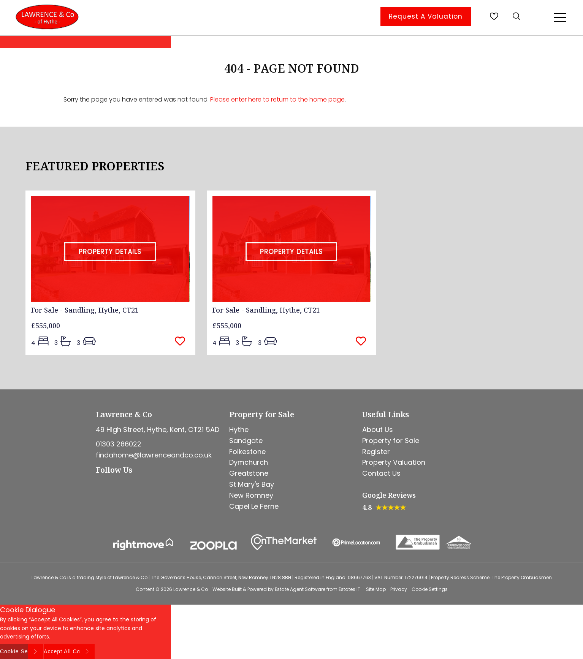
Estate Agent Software (300, 589)
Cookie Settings (430, 589)
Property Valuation (393, 462)
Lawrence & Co (190, 589)
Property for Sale (390, 440)
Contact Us (381, 473)
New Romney (251, 495)
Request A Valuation (426, 16)
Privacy (398, 589)
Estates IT (349, 589)
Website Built (227, 589)
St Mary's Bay (251, 484)
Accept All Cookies (69, 651)
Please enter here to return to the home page (277, 99)
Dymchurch (248, 462)
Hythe (239, 429)
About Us (377, 429)
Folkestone (247, 451)
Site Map (376, 589)
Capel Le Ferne (254, 506)
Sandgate (246, 440)
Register (376, 451)
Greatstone (248, 473)
